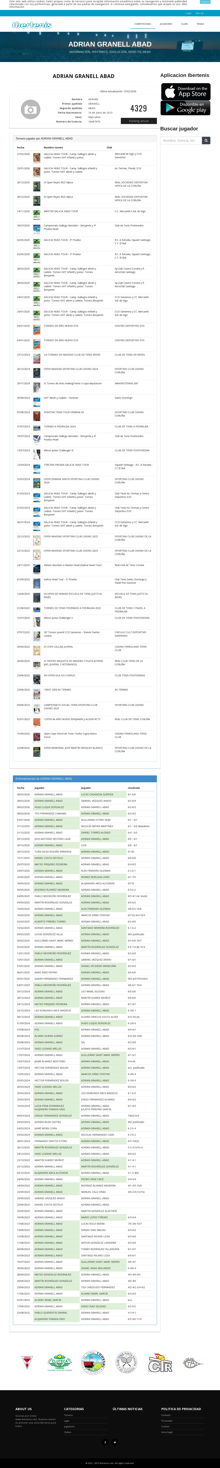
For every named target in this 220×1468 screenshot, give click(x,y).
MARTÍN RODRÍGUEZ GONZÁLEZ (53, 902)
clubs (184, 23)
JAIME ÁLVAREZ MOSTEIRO (50, 1061)
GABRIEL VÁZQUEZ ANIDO (96, 800)
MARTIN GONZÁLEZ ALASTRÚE (99, 1211)
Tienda (200, 23)
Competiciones (142, 23)
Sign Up (200, 13)
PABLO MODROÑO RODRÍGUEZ (53, 896)
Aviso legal (166, 1432)
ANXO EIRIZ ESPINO (46, 972)
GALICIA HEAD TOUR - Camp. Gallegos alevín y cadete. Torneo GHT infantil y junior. (70, 155)
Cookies (165, 1426)
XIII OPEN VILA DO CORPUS (59, 675)
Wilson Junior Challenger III (58, 450)
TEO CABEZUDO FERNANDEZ (98, 1287)
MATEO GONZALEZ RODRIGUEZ (53, 1274)
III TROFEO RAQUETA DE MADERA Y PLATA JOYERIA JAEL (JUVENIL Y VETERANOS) (73, 662)
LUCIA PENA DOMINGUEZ (49, 1105)
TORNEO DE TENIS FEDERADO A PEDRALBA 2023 (72, 608)
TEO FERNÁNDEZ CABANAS (50, 813)
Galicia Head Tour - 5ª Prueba (60, 579)
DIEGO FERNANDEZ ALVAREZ (98, 1099)
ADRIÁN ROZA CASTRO (48, 1122)
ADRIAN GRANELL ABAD (49, 794)
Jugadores (166, 23)
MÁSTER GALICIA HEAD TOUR (61, 211)
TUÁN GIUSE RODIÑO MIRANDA (53, 851)
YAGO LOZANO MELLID (48, 1048)
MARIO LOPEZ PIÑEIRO (94, 1217)
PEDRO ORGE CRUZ (92, 1179)
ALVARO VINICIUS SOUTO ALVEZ (99, 1016)
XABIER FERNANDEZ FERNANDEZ (54, 978)
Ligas (66, 1420)
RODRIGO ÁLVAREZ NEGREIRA (52, 889)
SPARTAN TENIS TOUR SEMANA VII (64, 412)
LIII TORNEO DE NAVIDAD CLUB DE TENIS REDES (72, 354)
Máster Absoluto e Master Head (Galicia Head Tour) (73, 565)
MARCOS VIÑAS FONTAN (95, 915)
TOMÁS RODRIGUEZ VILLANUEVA (100, 1249)
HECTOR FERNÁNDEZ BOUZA (51, 1067)
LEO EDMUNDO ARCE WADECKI (53, 1010)
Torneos (68, 1415)
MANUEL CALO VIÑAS (93, 1192)
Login (188, 13)
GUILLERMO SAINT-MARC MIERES (54, 940)
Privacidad (166, 1420)
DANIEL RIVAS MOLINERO (96, 1268)
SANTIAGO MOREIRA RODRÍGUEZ (100, 927)
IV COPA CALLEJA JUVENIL (58, 646)
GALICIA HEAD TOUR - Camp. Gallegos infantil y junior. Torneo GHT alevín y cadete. (70, 170)
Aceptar (205, 1)
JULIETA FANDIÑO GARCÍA (96, 1109)
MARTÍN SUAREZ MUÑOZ (95, 997)
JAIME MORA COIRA (46, 1128)
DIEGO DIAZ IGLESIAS (93, 1306)
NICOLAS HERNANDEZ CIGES (97, 1134)
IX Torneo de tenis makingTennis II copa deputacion (73, 383)
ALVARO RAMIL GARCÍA (94, 1293)
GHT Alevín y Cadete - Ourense (61, 397)
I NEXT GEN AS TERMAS (57, 689)
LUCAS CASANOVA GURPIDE (97, 794)
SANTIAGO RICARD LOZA (95, 1236)
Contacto (165, 1415)
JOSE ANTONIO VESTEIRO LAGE (52, 839)
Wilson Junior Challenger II (58, 617)
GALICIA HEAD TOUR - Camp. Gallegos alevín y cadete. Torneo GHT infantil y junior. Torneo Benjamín (70, 272)
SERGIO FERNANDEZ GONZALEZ (53, 1115)
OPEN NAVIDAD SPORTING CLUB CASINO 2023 (71, 536)
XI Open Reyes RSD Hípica (58, 182)
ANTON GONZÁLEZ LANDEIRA (98, 1242)
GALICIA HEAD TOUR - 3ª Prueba (62, 240)
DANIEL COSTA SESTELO (49, 858)
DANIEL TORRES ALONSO (96, 832)
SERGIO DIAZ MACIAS (93, 1230)
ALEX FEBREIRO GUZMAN (95, 870)
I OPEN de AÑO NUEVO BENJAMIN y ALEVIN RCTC (72, 719)
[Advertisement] (181, 168)
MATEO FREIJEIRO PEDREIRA (51, 864)
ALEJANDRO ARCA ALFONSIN (97, 883)
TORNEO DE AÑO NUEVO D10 (61, 325)
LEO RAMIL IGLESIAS (93, 991)
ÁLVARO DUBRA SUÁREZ (49, 1036)
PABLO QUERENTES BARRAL (51, 1312)
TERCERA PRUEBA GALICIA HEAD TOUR (66, 464)
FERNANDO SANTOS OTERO (51, 1141)
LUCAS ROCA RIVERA (93, 1223)
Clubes (67, 1432)
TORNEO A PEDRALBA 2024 (60, 426)
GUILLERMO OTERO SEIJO (96, 819)
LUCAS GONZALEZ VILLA (49, 934)
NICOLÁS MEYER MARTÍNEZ (97, 826)
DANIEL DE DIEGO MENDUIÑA (98, 966)
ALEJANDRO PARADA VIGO (50, 1109)
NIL (83, 1042)
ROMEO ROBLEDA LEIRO (95, 877)
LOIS (83, 845)
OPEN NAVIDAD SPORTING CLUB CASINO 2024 (71, 369)
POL (37, 1029)
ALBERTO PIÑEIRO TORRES (50, 921)
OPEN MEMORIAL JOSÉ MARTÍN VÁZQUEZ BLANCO (73, 747)
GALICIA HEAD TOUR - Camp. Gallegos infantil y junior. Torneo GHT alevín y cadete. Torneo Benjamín (73, 298)
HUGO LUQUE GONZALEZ (49, 807)
